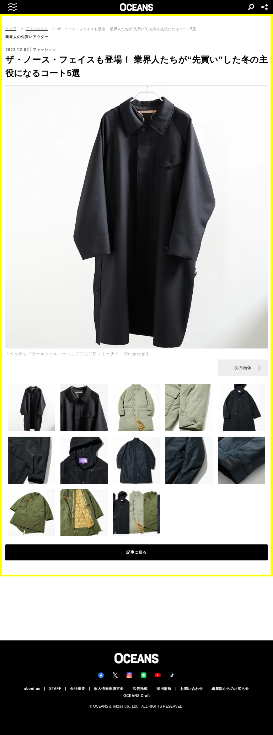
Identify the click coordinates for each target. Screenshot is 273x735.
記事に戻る (136, 552)
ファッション (37, 28)
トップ (10, 28)
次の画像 (242, 367)
